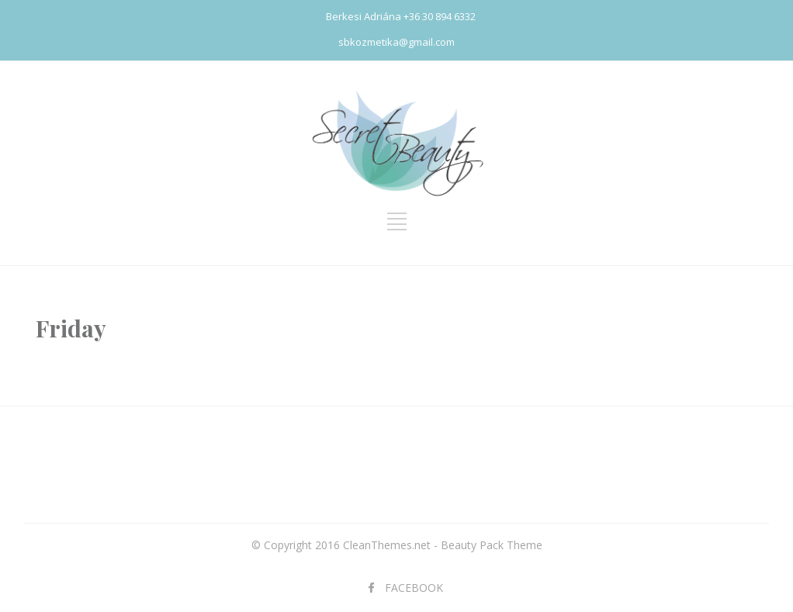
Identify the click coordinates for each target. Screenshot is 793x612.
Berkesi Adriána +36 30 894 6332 (401, 16)
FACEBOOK (414, 587)
